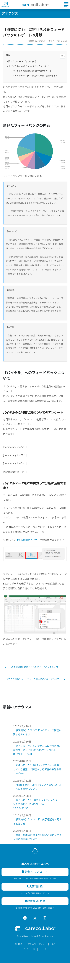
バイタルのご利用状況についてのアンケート (32, 71)
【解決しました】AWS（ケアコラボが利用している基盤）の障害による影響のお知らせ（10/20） (37, 769)
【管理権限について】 (28, 540)
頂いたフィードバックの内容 (22, 61)
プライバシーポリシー (37, 944)
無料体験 (35, 887)
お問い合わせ (35, 901)
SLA (53, 944)
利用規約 (18, 944)
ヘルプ (43, 949)
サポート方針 (29, 949)
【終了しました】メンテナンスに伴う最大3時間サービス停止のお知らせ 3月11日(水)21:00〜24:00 (37, 750)
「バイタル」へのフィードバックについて (28, 66)
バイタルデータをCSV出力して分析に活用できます (35, 75)
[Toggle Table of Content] (61, 56)
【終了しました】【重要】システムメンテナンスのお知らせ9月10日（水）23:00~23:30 (36, 804)
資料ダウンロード (35, 872)
